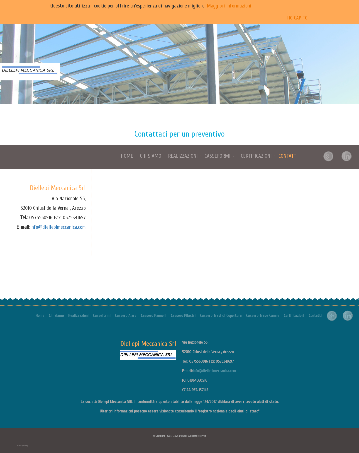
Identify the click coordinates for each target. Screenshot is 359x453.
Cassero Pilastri (183, 315)
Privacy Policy (22, 445)
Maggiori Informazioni (229, 6)
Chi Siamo (150, 156)
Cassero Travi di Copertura (221, 315)
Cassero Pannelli (153, 315)
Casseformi (101, 315)
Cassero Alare (125, 315)
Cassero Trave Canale (262, 315)
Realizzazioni (183, 156)
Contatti (288, 156)
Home (127, 156)
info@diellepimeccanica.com (58, 227)
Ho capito (297, 18)
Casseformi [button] (219, 156)
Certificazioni (256, 156)
